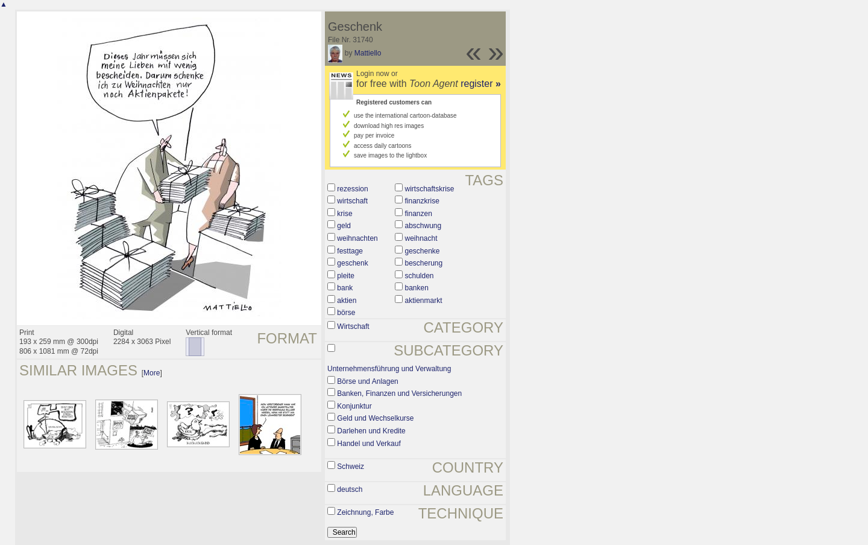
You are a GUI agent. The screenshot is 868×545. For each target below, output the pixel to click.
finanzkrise (421, 201)
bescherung (423, 263)
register (481, 83)
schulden (418, 276)
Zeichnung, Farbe (365, 512)
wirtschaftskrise (429, 189)
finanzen (418, 213)
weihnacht (420, 238)
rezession (352, 189)
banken (416, 288)
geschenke (421, 251)
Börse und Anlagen (367, 381)
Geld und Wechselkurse (375, 418)
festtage (350, 251)
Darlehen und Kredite (371, 431)
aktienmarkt (423, 300)
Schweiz (350, 466)
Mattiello (368, 53)
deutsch (349, 489)
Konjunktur (354, 406)
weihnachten (357, 238)
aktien (346, 300)
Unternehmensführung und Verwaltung (389, 369)
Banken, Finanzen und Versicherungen (399, 393)
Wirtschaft (353, 326)
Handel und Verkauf (368, 443)
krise (344, 213)
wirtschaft (352, 201)
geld (344, 226)
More (151, 373)
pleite (345, 276)
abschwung (422, 226)
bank (345, 288)
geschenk (352, 263)
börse (346, 312)
